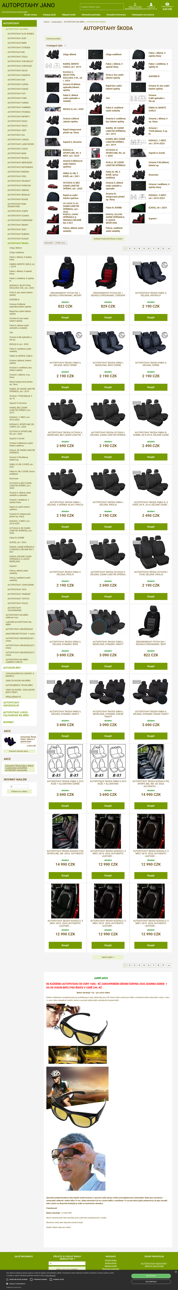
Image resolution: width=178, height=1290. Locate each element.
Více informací (50, 1275)
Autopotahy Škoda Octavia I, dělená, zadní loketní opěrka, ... (108, 435)
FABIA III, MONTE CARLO (157, 109)
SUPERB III (154, 76)
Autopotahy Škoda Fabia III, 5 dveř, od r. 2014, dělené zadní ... (151, 503)
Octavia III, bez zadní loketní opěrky (159, 87)
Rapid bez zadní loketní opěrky (114, 87)
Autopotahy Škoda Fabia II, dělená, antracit (151, 294)
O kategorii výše (54, 45)
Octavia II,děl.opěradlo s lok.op (157, 98)
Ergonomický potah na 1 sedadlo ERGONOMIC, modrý (65, 294)
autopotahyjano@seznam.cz (135, 9)
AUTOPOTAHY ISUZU (17, 121)
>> (169, 248)
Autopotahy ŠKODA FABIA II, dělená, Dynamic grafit (65, 712)
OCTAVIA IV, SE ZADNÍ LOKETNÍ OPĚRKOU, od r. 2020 (71, 207)
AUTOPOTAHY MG (16, 52)
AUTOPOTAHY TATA (17, 589)
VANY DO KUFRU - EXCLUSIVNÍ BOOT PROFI (20, 691)
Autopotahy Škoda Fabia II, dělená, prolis (65, 573)
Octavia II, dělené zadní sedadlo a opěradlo (114, 185)
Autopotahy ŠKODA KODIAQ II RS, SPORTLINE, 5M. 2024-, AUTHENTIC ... (65, 853)
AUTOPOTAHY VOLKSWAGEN (14, 609)
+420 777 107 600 (135, 7)
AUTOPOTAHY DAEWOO (19, 75)
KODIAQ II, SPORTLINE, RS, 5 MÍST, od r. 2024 (72, 153)
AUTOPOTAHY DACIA (17, 70)
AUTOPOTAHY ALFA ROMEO (21, 33)
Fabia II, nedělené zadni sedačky (114, 109)
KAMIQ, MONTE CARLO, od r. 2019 (72, 65)
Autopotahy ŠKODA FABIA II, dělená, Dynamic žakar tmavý (151, 712)
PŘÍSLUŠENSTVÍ (13, 697)
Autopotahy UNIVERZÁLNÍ (11, 704)
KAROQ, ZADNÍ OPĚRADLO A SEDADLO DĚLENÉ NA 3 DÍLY (72, 218)
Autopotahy (11, 23)
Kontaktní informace (116, 14)
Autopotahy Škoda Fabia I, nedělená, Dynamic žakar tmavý (108, 714)
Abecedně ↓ (49, 243)
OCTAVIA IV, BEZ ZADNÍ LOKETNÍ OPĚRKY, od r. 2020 (72, 185)
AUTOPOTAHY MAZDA (18, 158)
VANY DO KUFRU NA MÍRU (18, 680)
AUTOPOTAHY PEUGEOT (19, 181)
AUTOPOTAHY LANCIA (18, 139)
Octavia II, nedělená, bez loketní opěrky (116, 120)
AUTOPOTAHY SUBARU (18, 234)
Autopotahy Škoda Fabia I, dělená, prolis (108, 503)
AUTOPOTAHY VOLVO (18, 603)
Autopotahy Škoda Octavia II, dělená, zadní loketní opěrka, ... (108, 574)
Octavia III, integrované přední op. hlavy (115, 196)
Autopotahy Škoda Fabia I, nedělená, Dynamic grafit (108, 643)
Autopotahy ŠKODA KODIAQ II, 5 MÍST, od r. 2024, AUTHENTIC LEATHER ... (108, 853)
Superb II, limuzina (72, 142)
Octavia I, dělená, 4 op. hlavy (158, 120)
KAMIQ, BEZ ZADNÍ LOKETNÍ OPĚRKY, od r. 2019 (115, 142)
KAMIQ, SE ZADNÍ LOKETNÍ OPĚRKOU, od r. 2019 (116, 131)
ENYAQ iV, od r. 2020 (73, 109)
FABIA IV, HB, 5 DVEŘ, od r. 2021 (71, 174)
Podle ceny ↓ (61, 243)
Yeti (108, 98)
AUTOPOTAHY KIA (16, 135)
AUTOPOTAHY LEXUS (18, 148)
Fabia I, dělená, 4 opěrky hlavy (157, 54)
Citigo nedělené (113, 54)
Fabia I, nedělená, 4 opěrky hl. (158, 65)
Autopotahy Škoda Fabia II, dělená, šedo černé (65, 363)
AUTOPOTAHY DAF (16, 79)
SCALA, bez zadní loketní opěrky (115, 76)
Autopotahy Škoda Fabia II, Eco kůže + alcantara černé (65, 782)
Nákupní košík (68, 14)
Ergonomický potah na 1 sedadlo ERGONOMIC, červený (108, 294)
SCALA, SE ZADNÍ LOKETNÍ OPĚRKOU (115, 164)
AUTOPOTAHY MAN (17, 153)
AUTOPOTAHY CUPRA (18, 84)
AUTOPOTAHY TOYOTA (18, 598)
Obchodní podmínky (91, 14)
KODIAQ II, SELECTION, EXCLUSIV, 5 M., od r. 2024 (72, 76)
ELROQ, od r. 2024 (158, 207)
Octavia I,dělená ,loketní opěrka (71, 120)
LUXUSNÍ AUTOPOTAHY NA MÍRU (18, 623)
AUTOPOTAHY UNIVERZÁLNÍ (19, 629)
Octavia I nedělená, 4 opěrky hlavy (159, 185)
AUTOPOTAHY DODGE (18, 89)
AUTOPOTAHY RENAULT (19, 194)
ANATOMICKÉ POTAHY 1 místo (20, 633)
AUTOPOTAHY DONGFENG (20, 220)
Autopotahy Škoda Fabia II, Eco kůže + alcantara (108, 782)
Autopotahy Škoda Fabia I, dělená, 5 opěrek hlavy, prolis (65, 503)
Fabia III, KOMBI (114, 207)
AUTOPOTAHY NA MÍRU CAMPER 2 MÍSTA (17, 660)
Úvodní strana (30, 14)
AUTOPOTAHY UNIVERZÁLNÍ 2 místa (20, 646)
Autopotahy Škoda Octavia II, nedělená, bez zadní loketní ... (65, 433)
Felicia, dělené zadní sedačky (73, 229)
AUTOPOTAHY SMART (18, 225)
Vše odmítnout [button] (151, 1282)
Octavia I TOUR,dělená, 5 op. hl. (158, 131)
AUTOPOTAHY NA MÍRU (17, 29)
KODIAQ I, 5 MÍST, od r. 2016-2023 (157, 196)
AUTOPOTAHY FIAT (17, 93)
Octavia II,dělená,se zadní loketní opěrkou (73, 164)
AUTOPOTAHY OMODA (18, 190)
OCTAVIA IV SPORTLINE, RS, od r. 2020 (115, 153)
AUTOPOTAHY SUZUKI (18, 238)
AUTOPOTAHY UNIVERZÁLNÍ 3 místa (20, 653)
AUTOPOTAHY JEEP (17, 130)
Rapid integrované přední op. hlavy (72, 131)
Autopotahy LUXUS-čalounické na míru (16, 714)
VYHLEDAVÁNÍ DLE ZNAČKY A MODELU (20, 674)
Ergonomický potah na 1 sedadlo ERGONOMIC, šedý (151, 643)
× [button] (176, 1272)
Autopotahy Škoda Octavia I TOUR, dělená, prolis (151, 573)
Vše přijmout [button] (151, 1276)
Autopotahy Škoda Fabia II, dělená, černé (151, 363)
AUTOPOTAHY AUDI (17, 38)
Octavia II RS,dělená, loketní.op (159, 164)
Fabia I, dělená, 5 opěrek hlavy (114, 65)
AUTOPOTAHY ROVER (18, 199)
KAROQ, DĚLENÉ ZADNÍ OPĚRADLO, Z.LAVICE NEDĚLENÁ (115, 218)
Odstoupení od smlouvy (143, 14)
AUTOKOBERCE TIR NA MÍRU (19, 685)
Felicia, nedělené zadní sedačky (114, 229)
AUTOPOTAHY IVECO (17, 125)
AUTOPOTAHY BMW (17, 43)
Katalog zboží (49, 14)
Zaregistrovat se (151, 9)
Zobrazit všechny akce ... (19, 751)
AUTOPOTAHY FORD (17, 98)
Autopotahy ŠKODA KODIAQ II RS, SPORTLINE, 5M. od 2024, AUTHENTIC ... (151, 784)
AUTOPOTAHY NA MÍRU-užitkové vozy (17, 616)
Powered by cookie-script (13, 1287)
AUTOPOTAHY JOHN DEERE (21, 585)
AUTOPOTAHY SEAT (17, 229)
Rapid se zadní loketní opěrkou (71, 196)
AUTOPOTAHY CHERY (18, 211)
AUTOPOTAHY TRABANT (19, 594)
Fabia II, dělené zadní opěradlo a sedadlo (71, 98)
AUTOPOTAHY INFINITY (19, 116)
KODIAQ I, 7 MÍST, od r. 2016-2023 (157, 142)
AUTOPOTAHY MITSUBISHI (20, 167)
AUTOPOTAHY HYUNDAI (19, 112)
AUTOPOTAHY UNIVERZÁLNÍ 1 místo (20, 639)
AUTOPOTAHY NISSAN (18, 171)
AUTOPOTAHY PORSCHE (19, 185)
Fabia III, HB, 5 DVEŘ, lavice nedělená (113, 174)
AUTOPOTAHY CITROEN (19, 47)
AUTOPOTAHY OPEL (17, 176)
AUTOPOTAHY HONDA (18, 102)
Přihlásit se (151, 7)
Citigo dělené (69, 54)
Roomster (153, 174)
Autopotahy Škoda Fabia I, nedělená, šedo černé (108, 363)
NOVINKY (8, 722)
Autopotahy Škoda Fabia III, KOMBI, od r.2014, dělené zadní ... (151, 435)
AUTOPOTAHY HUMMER (19, 107)
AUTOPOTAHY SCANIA (18, 215)
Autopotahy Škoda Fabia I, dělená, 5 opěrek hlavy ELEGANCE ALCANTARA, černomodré (28, 739)
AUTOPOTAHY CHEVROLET (20, 61)
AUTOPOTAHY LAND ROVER (21, 144)
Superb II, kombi (157, 153)
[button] (60, 1283)
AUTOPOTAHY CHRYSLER (20, 66)
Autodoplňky (12, 667)
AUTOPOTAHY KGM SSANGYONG (17, 205)
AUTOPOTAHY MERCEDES (20, 162)
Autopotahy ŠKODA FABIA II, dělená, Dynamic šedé (65, 643)
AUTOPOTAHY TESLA (18, 56)
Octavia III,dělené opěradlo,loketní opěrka (71, 87)
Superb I (153, 218)
